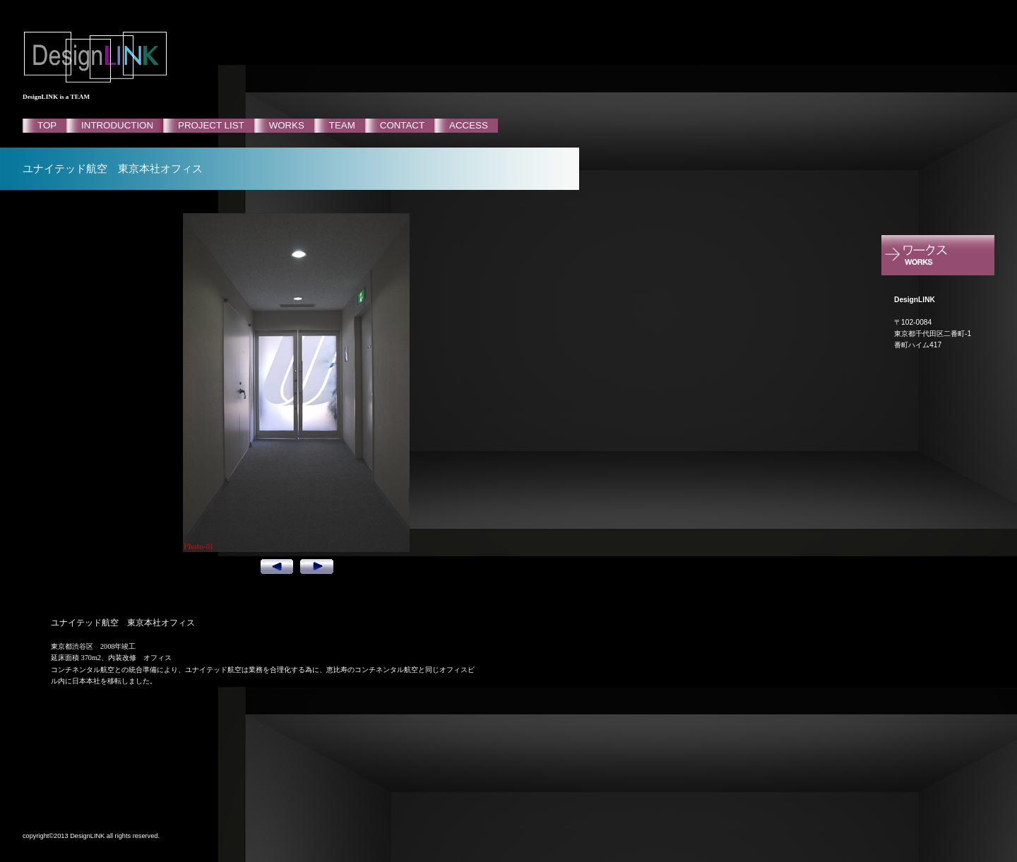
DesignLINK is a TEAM (56, 96)
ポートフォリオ (949, 256)
